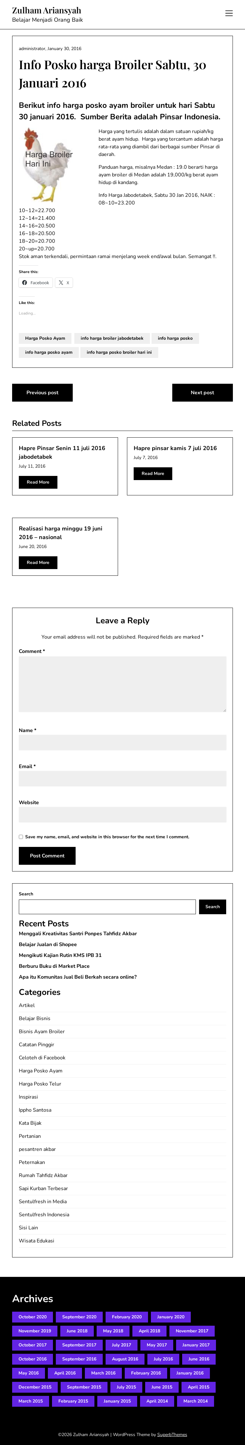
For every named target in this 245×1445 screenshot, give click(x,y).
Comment (32, 651)
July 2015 (126, 1387)
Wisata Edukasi (36, 1240)
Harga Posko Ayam (45, 338)
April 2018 (149, 1331)
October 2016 (33, 1359)
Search (26, 894)
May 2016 (29, 1373)
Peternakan (32, 1162)
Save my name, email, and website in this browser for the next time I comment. (107, 837)
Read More (38, 482)
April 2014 (157, 1401)
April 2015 (198, 1387)
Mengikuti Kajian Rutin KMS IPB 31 (60, 955)
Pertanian (30, 1136)
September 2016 (79, 1359)
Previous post (42, 392)
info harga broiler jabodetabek (112, 338)
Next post (202, 392)
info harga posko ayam (48, 352)
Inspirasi (28, 1096)
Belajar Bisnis (34, 1018)
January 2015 (117, 1401)
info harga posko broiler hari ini (119, 352)
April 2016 (65, 1373)
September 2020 (79, 1317)
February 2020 (127, 1317)
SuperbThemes (172, 1435)
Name (27, 730)
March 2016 (103, 1373)
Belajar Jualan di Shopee (48, 944)
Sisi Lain (28, 1227)
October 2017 (33, 1345)
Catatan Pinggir (36, 1044)
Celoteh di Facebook (42, 1057)
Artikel (27, 1005)
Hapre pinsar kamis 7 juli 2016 (175, 448)
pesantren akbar (37, 1149)
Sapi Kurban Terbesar (43, 1188)
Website (29, 802)
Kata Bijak (30, 1123)
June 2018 (77, 1331)
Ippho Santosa (35, 1110)
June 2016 (199, 1359)
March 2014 (195, 1401)
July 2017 (121, 1345)
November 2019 (35, 1331)
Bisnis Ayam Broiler (42, 1031)
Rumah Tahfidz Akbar (43, 1175)
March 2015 (31, 1401)
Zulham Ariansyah (46, 10)
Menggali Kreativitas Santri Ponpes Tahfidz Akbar (78, 933)
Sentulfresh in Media (43, 1201)
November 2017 (192, 1331)
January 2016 (190, 1373)
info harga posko (175, 338)
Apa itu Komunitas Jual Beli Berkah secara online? (78, 977)
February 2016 (146, 1373)
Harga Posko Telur (40, 1083)
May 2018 (113, 1331)
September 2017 (79, 1345)
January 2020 (170, 1317)
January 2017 (196, 1345)
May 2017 (157, 1345)
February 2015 (73, 1401)
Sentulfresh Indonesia (44, 1214)
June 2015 (162, 1387)
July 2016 (163, 1359)
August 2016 (125, 1359)
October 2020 (33, 1317)
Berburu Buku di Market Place (54, 966)
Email (27, 766)
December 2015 (35, 1387)
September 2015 (84, 1387)
